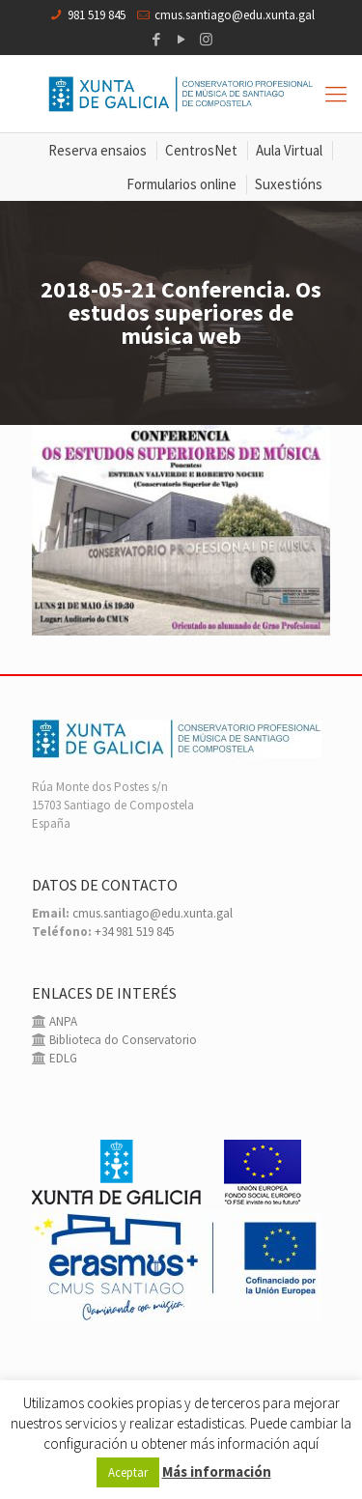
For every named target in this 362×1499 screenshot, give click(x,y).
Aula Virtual (289, 150)
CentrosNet (201, 150)
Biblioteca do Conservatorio (121, 1040)
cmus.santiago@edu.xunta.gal (234, 15)
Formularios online (181, 184)
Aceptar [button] (128, 1472)
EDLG (61, 1058)
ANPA (61, 1021)
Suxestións (288, 184)
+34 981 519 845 (134, 931)
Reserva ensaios (97, 150)
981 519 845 (96, 15)
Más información (216, 1471)
